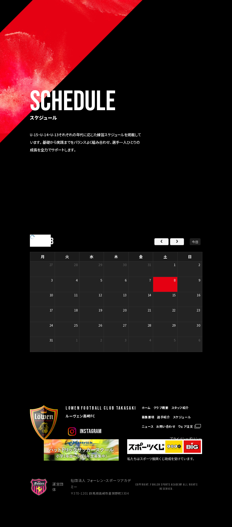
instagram (91, 431)
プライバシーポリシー (186, 438)
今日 (195, 241)
